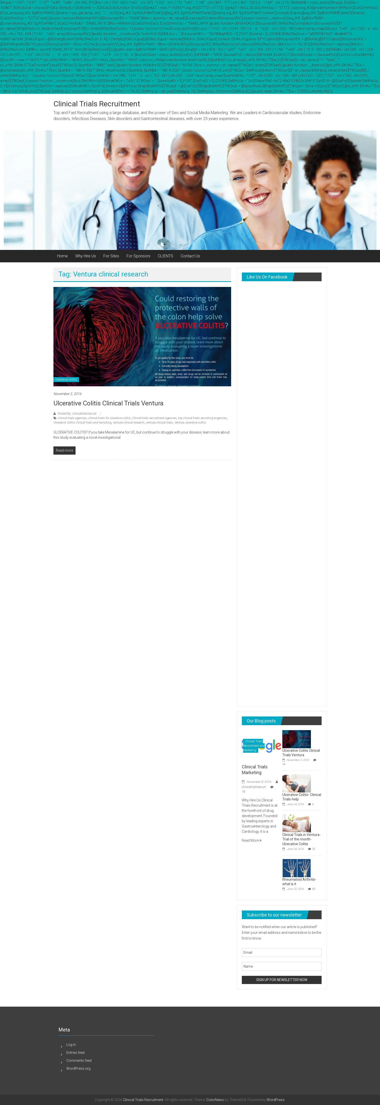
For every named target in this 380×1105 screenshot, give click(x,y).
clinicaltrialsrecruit (254, 787)
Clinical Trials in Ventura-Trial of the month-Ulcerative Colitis (301, 839)
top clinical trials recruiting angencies (202, 418)
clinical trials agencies (72, 418)
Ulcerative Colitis (66, 379)
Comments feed (78, 1061)
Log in (71, 1045)
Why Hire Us (85, 256)
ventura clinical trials (159, 422)
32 (313, 849)
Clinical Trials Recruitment (96, 103)
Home (62, 256)
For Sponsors (138, 256)
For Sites (111, 256)
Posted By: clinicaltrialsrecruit (77, 413)
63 (313, 889)
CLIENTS (165, 256)
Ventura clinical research (128, 422)
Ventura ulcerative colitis (190, 422)
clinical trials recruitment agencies (154, 418)
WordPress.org (78, 1068)
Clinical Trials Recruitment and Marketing (254, 746)
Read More (251, 840)
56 (283, 764)
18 (243, 791)
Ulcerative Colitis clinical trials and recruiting (82, 422)
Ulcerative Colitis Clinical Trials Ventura (108, 403)
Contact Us (190, 256)
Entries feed (75, 1053)
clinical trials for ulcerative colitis (109, 418)
